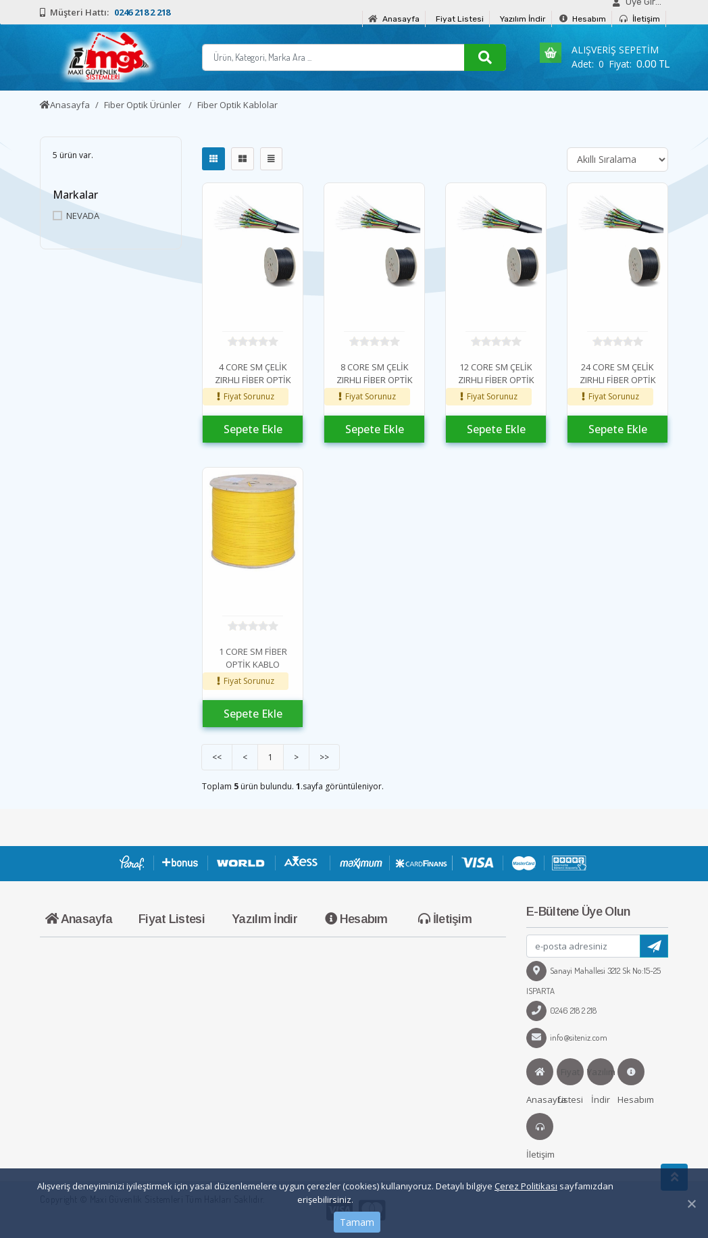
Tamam (357, 1222)
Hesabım (582, 19)
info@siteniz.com (566, 1037)
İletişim (640, 19)
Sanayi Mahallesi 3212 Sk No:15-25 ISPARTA (593, 980)
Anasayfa (394, 19)
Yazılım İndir (523, 19)
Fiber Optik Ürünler (143, 105)
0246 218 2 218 (561, 1010)
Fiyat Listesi (460, 19)
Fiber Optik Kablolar (237, 105)
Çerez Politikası (526, 1186)
